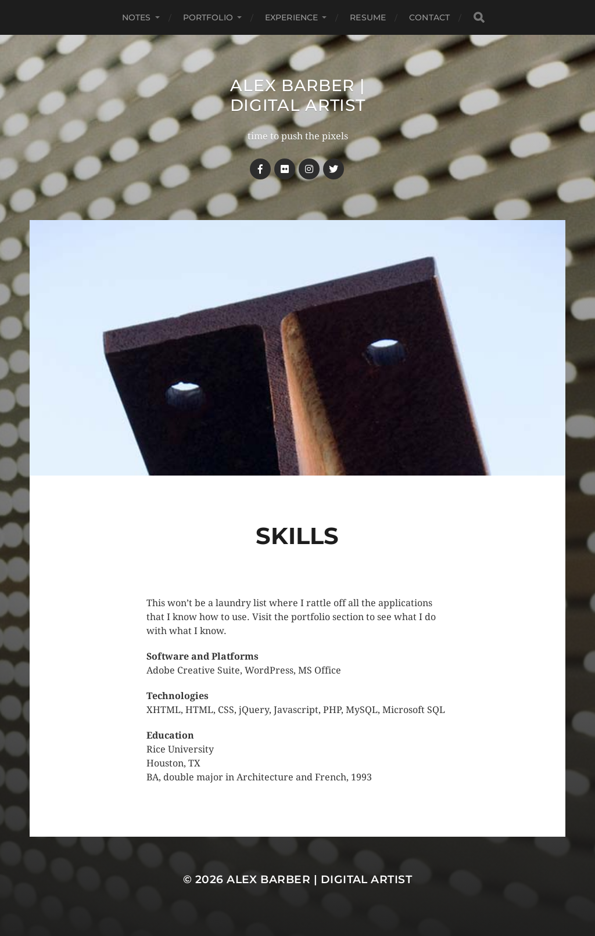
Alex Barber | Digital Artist (297, 95)
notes (136, 17)
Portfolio (208, 17)
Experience (291, 17)
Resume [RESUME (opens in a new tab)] (368, 17)
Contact (429, 17)
